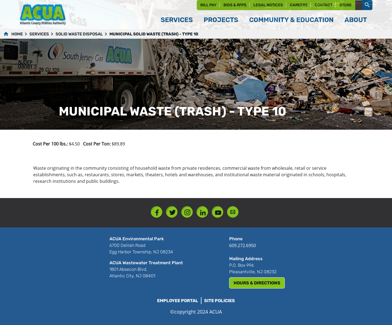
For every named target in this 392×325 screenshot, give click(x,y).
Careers (299, 5)
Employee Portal (177, 300)
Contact (323, 5)
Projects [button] (221, 20)
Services (39, 34)
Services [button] (177, 20)
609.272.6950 (242, 245)
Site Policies (219, 300)
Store (345, 5)
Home (17, 34)
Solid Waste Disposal (79, 34)
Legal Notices (268, 5)
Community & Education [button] (291, 20)
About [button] (355, 20)
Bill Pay (208, 5)
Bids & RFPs (234, 5)
